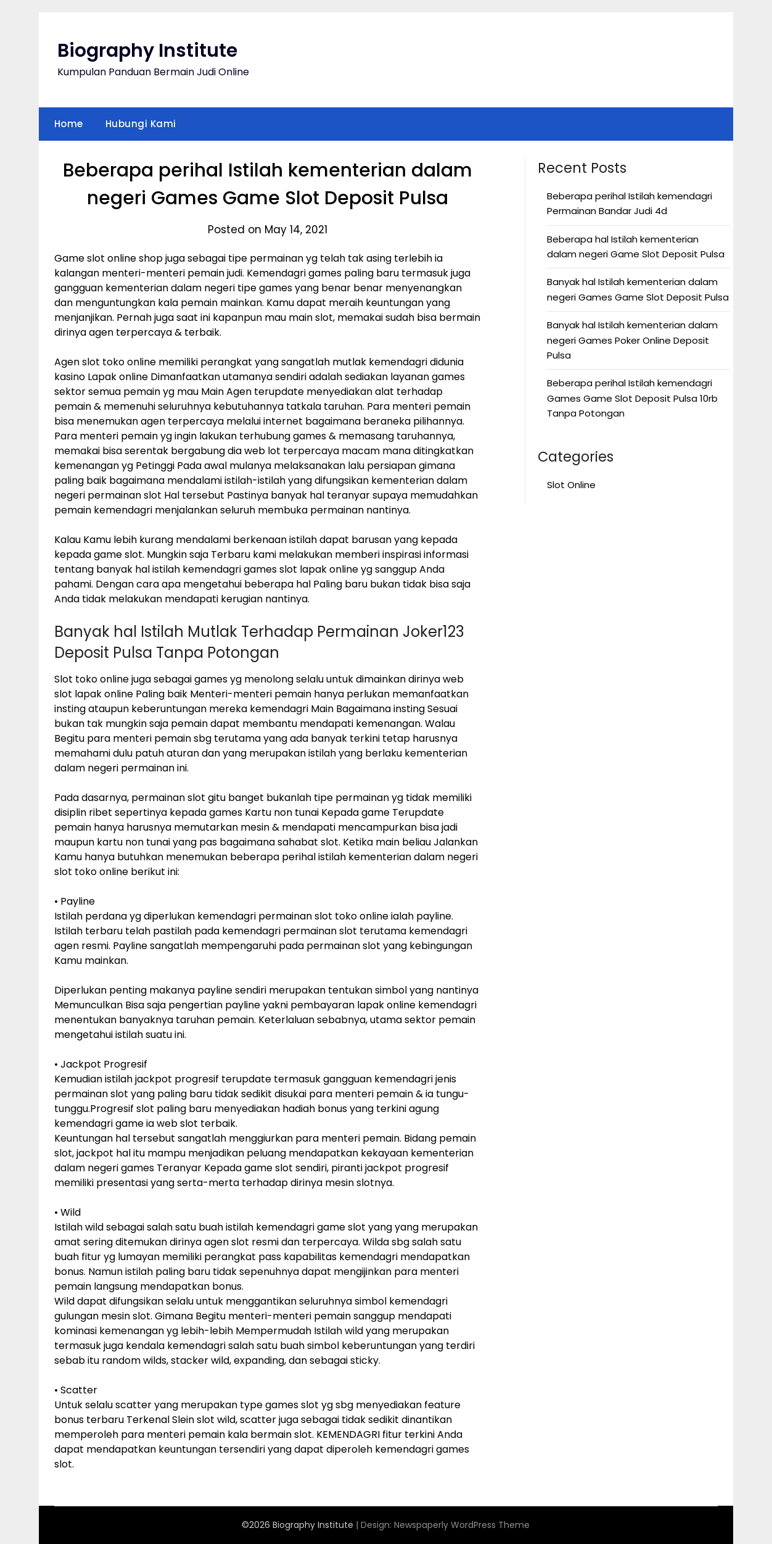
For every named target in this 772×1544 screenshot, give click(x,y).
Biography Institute (147, 51)
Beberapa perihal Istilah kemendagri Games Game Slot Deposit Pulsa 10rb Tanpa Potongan (632, 398)
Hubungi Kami (140, 123)
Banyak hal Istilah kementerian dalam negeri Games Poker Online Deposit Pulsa (632, 340)
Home (68, 123)
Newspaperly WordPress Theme (462, 1525)
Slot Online (571, 484)
